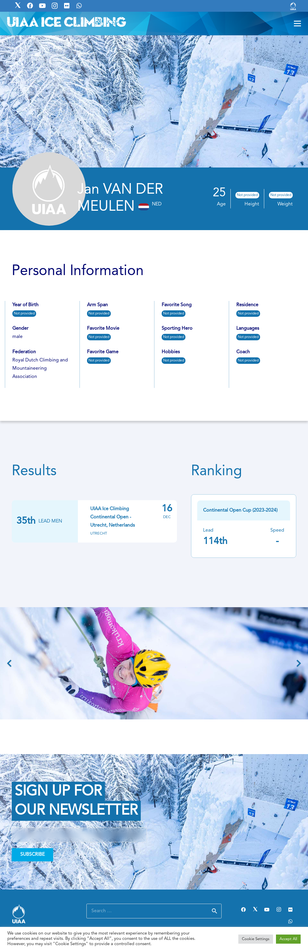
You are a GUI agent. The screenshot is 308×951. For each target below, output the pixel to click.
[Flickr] (290, 909)
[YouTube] (267, 909)
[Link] (293, 5)
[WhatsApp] (290, 921)
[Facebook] (243, 909)
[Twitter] (255, 909)
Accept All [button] (288, 939)
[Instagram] (278, 909)
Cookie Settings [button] (256, 939)
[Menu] (297, 23)
